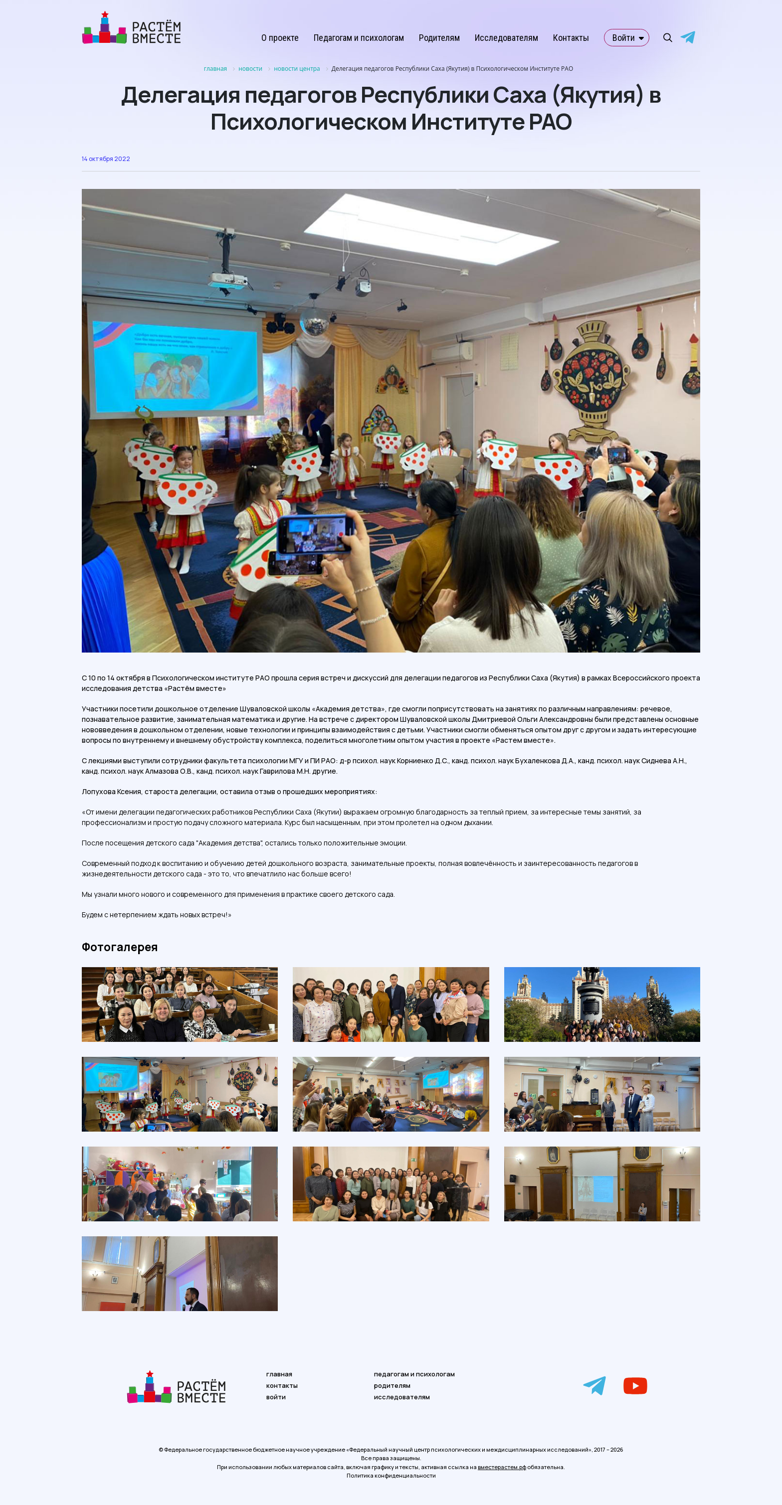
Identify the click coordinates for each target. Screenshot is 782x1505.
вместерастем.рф (502, 1467)
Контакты (571, 37)
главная (279, 1373)
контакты (282, 1385)
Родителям (439, 37)
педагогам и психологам (414, 1373)
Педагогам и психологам (359, 37)
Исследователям (506, 37)
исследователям (402, 1396)
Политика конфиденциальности (391, 1475)
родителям (392, 1385)
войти (276, 1396)
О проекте (280, 37)
